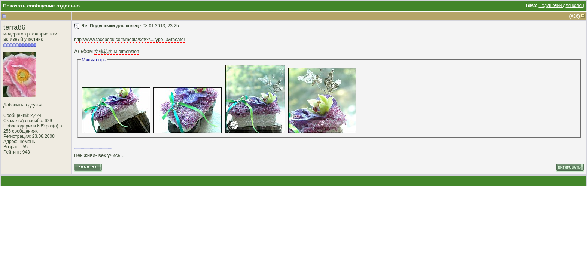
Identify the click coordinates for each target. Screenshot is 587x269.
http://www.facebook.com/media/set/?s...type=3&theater (129, 39)
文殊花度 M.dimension (116, 51)
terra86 (14, 27)
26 (575, 16)
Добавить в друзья (22, 105)
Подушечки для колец (561, 5)
